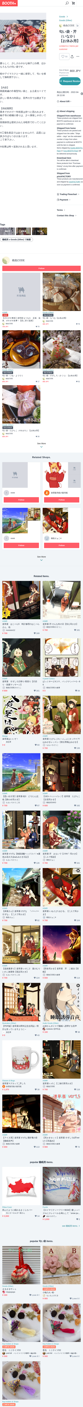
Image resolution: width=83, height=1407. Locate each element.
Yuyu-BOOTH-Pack (70, 151)
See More (41, 559)
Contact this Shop (65, 215)
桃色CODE (18, 260)
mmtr (13, 493)
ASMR (4, 312)
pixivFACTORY (75, 182)
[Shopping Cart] (73, 3)
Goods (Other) (65, 20)
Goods (62, 16)
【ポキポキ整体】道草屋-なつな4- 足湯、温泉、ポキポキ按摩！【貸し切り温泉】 (21, 319)
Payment (64, 200)
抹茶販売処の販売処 (59, 493)
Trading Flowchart (68, 194)
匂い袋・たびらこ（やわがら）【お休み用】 (21, 430)
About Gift (65, 101)
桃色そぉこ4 (56, 538)
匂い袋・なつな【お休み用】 (55, 318)
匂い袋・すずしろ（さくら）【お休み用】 (60, 375)
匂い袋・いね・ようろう (12, 375)
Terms (60, 210)
